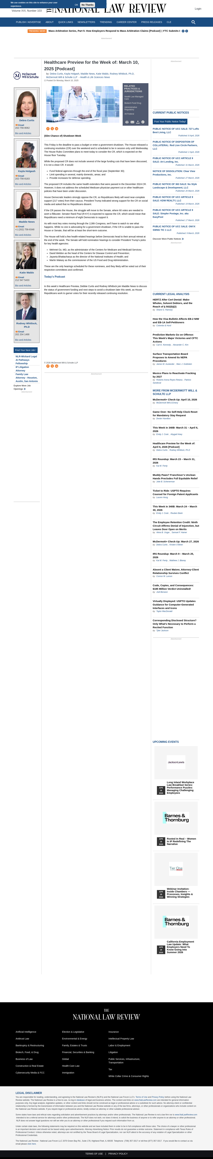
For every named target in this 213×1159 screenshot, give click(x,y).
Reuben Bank (177, 513)
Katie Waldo (27, 272)
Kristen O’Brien (176, 545)
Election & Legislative (73, 1031)
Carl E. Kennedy (163, 345)
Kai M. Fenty (161, 466)
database (81, 1100)
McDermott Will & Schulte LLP (61, 77)
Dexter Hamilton (163, 418)
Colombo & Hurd (163, 325)
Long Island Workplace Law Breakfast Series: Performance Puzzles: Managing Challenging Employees (180, 787)
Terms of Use (141, 1097)
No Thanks (88, 4)
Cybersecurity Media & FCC (30, 1072)
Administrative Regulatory (130, 108)
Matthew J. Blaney (178, 560)
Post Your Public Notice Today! (170, 121)
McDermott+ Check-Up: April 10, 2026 (175, 399)
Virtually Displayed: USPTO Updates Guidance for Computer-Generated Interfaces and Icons (174, 604)
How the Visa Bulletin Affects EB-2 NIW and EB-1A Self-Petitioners (176, 320)
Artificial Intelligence (26, 1031)
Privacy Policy (158, 1097)
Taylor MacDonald (164, 611)
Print (127, 122)
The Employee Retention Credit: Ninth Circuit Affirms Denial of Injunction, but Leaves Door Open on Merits (176, 526)
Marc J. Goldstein (184, 364)
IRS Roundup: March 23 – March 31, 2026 (174, 461)
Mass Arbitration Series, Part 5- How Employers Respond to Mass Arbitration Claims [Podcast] (111, 30)
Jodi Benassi (162, 592)
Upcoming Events (166, 741)
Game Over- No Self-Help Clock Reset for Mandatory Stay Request (175, 413)
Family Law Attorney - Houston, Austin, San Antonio (27, 378)
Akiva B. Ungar (163, 532)
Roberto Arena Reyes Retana (169, 380)
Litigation (113, 1052)
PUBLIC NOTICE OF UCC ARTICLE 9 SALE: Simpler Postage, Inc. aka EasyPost (173, 213)
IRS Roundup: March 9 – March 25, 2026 (173, 555)
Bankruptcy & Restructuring (30, 1045)
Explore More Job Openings (22, 387)
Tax (110, 1069)
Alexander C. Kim (180, 345)
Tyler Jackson (162, 630)
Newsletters (86, 22)
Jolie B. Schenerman (165, 481)
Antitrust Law (22, 1038)
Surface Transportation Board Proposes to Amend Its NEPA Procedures (170, 357)
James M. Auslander (165, 364)
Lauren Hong (162, 497)
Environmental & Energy (74, 1038)
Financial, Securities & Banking (78, 1052)
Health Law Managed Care (133, 97)
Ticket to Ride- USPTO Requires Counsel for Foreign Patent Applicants (175, 492)
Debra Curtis (26, 120)
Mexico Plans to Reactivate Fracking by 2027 (174, 375)
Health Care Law (70, 1066)
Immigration (68, 1072)
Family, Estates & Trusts (74, 1045)
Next (187, 31)
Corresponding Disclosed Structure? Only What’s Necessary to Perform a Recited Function (175, 624)
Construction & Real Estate (30, 1066)
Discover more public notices (167, 239)
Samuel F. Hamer (179, 532)
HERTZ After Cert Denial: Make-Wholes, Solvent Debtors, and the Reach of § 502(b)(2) (172, 303)
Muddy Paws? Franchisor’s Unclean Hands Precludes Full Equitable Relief (175, 476)
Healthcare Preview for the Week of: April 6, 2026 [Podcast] (174, 445)
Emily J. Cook (162, 434)
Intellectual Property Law (121, 1038)
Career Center (127, 22)
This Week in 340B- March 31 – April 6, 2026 (175, 429)
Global (65, 1059)
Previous (183, 31)
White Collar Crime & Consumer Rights (128, 1076)
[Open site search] (193, 22)
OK (76, 4)
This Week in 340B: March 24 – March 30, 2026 (175, 508)
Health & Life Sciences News (95, 77)
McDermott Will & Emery (167, 403)
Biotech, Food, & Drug (27, 1052)
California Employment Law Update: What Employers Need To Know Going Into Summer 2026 (180, 947)
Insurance (113, 1031)
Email (21, 125)
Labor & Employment (119, 1045)
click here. (31, 1144)
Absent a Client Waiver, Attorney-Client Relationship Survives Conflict (176, 571)
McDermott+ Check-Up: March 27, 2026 (176, 541)
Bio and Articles (23, 133)
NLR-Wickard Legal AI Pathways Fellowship (26, 360)
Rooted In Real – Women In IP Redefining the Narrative (181, 841)
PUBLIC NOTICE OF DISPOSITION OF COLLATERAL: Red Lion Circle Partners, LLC (175, 145)
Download (138, 122)
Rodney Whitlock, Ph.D (26, 325)
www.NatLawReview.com (145, 1100)
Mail (133, 122)
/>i (143, 122)
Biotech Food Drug (132, 103)
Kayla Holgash (26, 171)
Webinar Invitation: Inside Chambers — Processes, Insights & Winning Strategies (180, 893)
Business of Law (24, 1059)
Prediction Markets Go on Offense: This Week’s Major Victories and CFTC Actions (175, 338)
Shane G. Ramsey (164, 310)
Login (198, 8)
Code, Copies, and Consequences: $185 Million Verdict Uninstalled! (173, 587)
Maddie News (27, 221)
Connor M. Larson (164, 576)
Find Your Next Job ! (25, 350)
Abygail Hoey (176, 434)
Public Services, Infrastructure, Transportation (124, 1061)
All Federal (129, 114)
